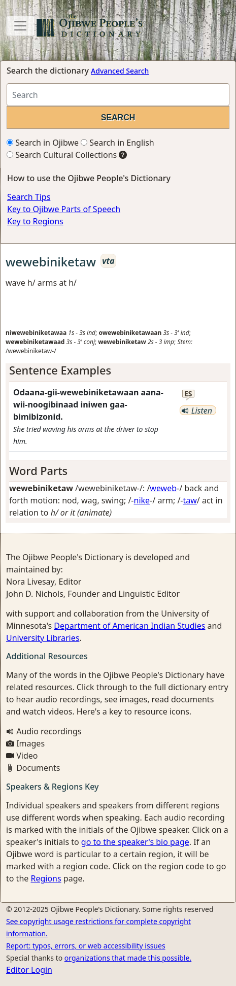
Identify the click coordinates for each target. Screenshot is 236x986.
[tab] (118, 370)
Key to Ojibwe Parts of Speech (63, 209)
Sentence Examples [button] (60, 370)
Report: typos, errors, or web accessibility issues (85, 945)
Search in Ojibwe (43, 142)
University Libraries (42, 637)
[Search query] (118, 94)
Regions (45, 878)
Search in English (117, 142)
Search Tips (28, 196)
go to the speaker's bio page (135, 841)
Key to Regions (35, 221)
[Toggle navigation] (20, 26)
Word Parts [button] (38, 470)
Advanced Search (120, 71)
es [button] (188, 394)
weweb (163, 488)
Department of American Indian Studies (129, 625)
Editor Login (29, 969)
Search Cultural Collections (62, 154)
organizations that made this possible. (127, 958)
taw (190, 500)
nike (142, 500)
